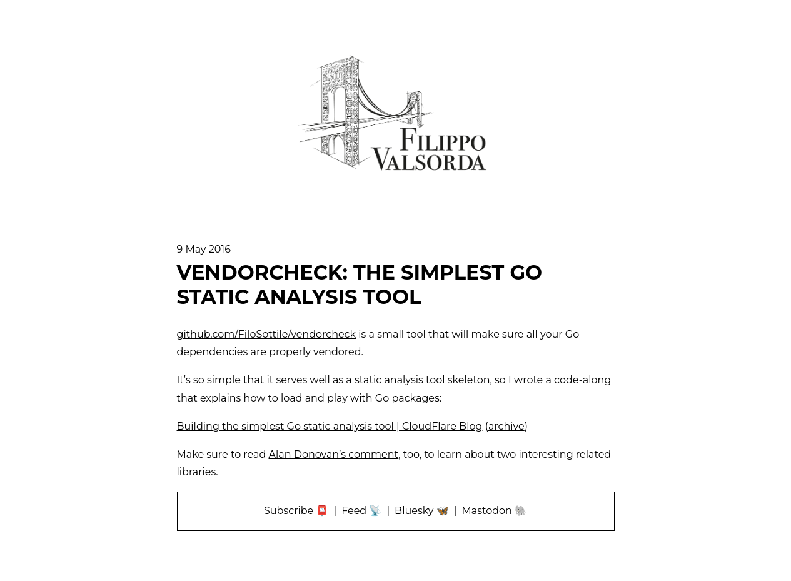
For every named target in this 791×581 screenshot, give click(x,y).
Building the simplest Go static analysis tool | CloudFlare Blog (330, 426)
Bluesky (414, 511)
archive (506, 426)
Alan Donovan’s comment (333, 454)
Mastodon (486, 511)
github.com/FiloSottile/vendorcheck (266, 334)
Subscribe (288, 511)
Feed (353, 511)
